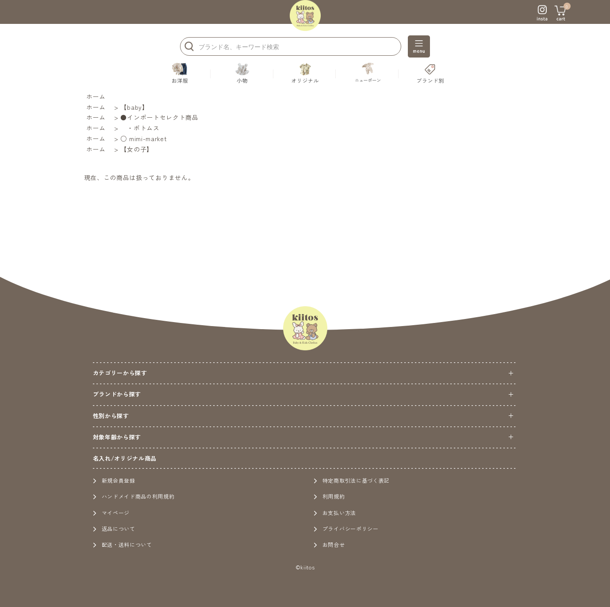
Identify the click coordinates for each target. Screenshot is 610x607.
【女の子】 (136, 149)
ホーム (96, 96)
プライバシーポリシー (346, 528)
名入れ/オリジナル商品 (125, 458)
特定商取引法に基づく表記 (352, 480)
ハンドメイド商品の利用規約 (134, 496)
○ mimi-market (143, 138)
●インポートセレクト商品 (159, 117)
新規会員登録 (114, 480)
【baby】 (134, 107)
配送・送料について (122, 544)
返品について (114, 528)
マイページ (111, 512)
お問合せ (329, 544)
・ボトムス (139, 127)
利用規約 (329, 496)
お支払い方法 (335, 512)
